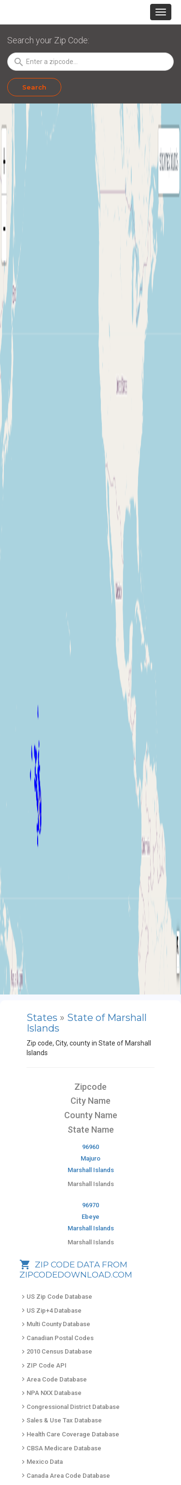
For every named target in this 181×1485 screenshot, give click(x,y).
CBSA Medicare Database (60, 1448)
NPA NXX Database (50, 1392)
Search (34, 87)
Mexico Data (41, 1461)
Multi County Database (54, 1324)
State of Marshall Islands (87, 1023)
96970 (90, 1205)
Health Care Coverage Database (69, 1434)
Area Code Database (53, 1379)
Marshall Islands (91, 1170)
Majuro (90, 1158)
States (42, 1017)
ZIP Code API (43, 1365)
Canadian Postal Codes (56, 1338)
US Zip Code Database (55, 1296)
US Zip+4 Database (50, 1310)
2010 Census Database (55, 1351)
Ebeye (90, 1216)
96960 (90, 1146)
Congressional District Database (69, 1406)
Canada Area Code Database (64, 1475)
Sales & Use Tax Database (60, 1420)
